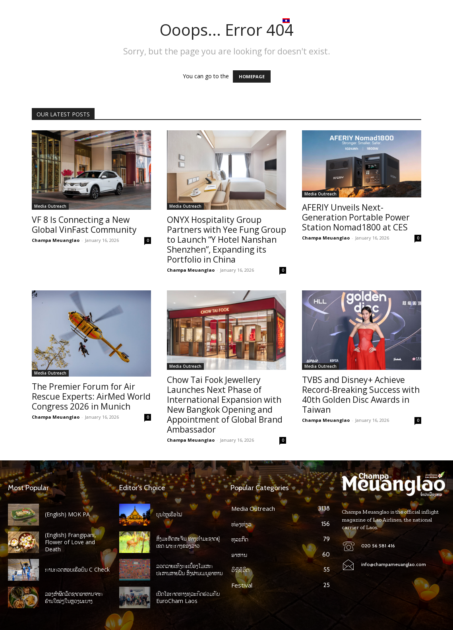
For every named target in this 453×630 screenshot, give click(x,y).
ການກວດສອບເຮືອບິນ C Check (77, 569)
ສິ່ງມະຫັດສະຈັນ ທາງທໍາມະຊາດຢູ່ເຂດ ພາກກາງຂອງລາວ (188, 542)
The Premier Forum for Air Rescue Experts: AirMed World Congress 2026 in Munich (91, 396)
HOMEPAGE (252, 76)
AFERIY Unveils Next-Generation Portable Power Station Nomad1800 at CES (356, 217)
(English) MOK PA (67, 514)
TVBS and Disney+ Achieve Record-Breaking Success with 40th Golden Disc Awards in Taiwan (361, 394)
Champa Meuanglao (55, 240)
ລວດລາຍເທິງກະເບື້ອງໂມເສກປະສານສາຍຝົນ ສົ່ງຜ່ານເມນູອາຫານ (189, 569)
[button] (438, 20)
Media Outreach (50, 206)
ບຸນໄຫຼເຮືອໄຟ (169, 514)
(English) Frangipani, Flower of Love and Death (70, 542)
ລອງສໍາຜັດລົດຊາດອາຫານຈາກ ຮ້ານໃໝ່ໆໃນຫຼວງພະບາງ (74, 597)
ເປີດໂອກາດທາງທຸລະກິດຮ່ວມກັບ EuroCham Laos (188, 597)
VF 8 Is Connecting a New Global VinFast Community (84, 224)
